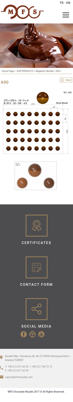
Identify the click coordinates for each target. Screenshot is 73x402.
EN (68, 3)
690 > (58, 71)
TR (62, 3)
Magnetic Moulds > (46, 71)
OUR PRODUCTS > (26, 71)
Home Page (8, 71)
